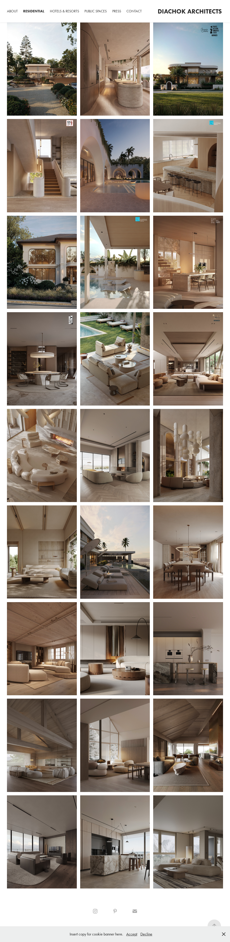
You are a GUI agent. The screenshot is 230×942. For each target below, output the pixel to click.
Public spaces (95, 11)
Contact (134, 11)
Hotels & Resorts (64, 11)
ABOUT (12, 11)
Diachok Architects (190, 11)
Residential (33, 11)
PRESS (116, 11)
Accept (131, 934)
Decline (146, 934)
